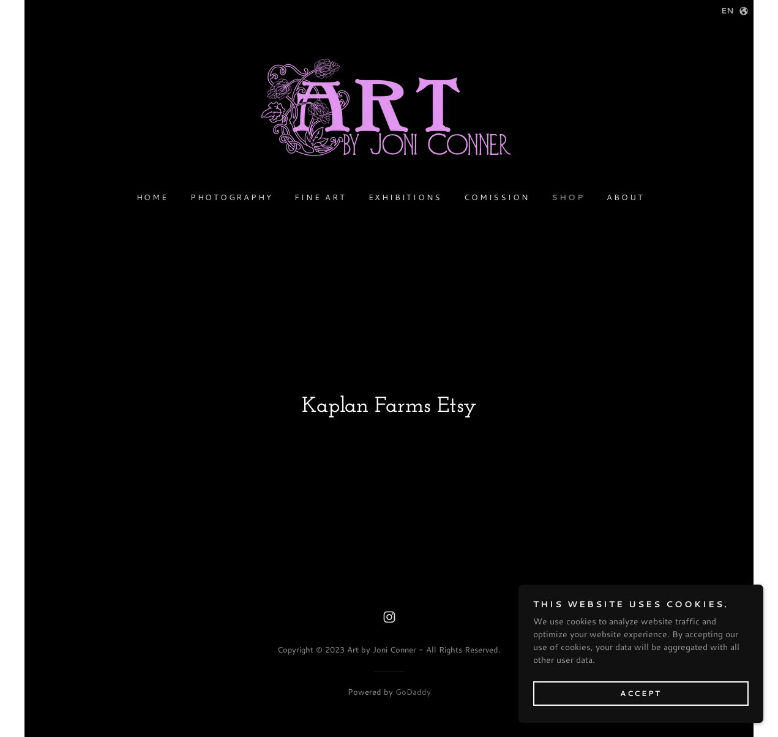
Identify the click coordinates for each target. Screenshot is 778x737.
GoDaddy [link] (413, 691)
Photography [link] (231, 197)
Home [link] (152, 197)
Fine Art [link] (320, 197)
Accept (640, 693)
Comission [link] (496, 197)
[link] (389, 113)
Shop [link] (568, 197)
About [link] (625, 197)
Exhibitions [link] (405, 197)
